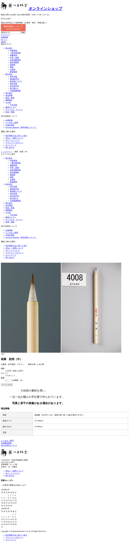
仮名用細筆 (14, 62)
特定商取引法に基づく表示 (16, 136)
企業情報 (9, 120)
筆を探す (9, 48)
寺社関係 (9, 95)
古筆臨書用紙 (15, 91)
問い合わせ (9, 147)
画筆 (11, 67)
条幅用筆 (13, 55)
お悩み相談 (9, 125)
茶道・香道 (9, 98)
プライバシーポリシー (14, 143)
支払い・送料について (14, 138)
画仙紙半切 (14, 79)
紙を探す (9, 74)
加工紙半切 (14, 86)
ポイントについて (12, 140)
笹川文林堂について (9, 445)
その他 (8, 102)
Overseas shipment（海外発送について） (21, 127)
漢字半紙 (13, 77)
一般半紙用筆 (15, 53)
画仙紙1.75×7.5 (16, 81)
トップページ (6, 152)
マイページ (5, 35)
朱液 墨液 (9, 112)
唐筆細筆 (13, 72)
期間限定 (9, 100)
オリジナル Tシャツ (14, 110)
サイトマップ (10, 145)
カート (4, 40)
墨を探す (9, 93)
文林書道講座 (6, 443)
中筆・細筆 (14, 58)
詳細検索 (4, 37)
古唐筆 (12, 69)
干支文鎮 (13, 105)
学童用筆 (13, 51)
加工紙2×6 (14, 88)
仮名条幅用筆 (15, 60)
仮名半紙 (13, 84)
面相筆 (12, 65)
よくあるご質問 (11, 123)
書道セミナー (10, 107)
